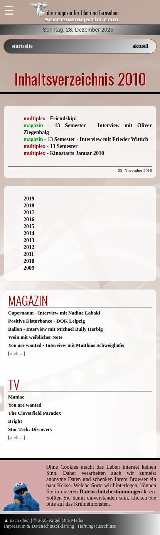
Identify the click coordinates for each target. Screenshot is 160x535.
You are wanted (24, 405)
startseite (22, 46)
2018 (29, 206)
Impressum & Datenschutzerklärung (39, 526)
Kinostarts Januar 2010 (77, 153)
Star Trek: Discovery (30, 429)
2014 (29, 233)
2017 (29, 212)
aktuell (140, 46)
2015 (29, 226)
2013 (29, 240)
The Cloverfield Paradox (34, 413)
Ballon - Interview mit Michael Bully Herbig (55, 329)
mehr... (17, 353)
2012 (29, 247)
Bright (15, 421)
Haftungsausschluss (96, 526)
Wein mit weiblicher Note (35, 337)
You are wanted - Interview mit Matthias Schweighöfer (66, 345)
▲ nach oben (17, 520)
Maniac (16, 397)
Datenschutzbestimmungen (110, 492)
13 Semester (63, 146)
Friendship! (63, 118)
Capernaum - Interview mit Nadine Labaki (54, 313)
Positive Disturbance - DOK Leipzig (46, 321)
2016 (29, 219)
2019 (29, 199)
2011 (29, 254)
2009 (29, 268)
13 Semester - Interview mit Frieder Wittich (97, 139)
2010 (29, 261)
